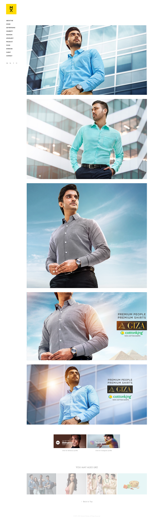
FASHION (9, 35)
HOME (8, 24)
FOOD (8, 45)
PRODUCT (9, 42)
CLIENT (8, 52)
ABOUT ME (9, 21)
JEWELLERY (10, 38)
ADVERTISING (10, 28)
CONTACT (9, 56)
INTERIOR (9, 49)
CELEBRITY (9, 31)
